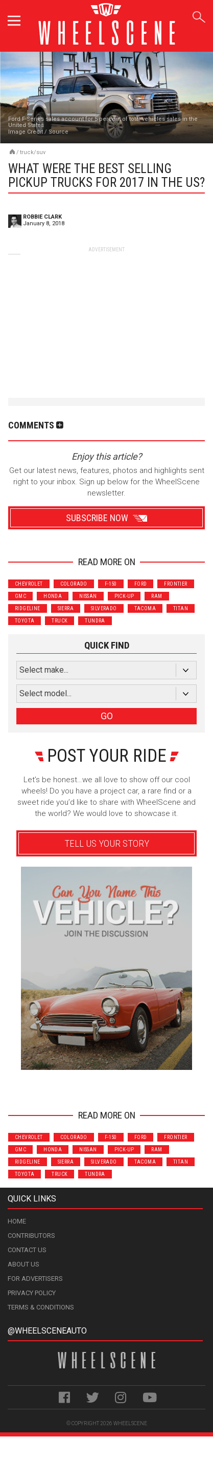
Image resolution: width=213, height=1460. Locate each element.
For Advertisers (35, 1278)
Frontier (175, 584)
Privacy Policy (32, 1293)
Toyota (24, 621)
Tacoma (145, 608)
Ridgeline (27, 608)
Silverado (104, 608)
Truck (59, 621)
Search (199, 15)
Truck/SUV (32, 152)
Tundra (95, 621)
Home (17, 1221)
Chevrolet (29, 584)
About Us (23, 1264)
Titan (180, 608)
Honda (52, 596)
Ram (156, 596)
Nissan (88, 596)
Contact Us (27, 1250)
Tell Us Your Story (106, 843)
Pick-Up (124, 596)
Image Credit (25, 131)
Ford (140, 584)
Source (58, 131)
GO (107, 716)
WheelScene (130, 1423)
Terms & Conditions (41, 1307)
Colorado (73, 584)
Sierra (66, 608)
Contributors (31, 1235)
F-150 (111, 584)
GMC (20, 596)
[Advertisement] (106, 317)
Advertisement (106, 1084)
